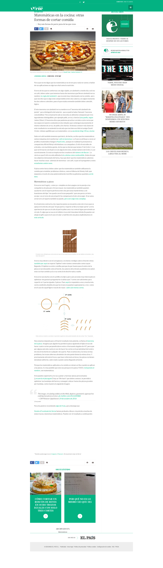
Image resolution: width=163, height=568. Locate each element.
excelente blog (83, 131)
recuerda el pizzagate (43, 378)
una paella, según (86, 117)
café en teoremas (65, 139)
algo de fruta (61, 406)
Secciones (130, 7)
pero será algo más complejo (75, 199)
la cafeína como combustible (73, 155)
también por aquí (40, 263)
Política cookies (91, 547)
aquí (67, 282)
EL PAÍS (87, 537)
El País (36, 2)
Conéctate (119, 1)
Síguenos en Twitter (83, 2)
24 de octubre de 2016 (68, 399)
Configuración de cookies (104, 547)
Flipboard (60, 454)
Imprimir (87, 28)
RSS (113, 547)
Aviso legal (70, 547)
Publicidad (63, 547)
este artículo (39, 217)
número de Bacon (82, 152)
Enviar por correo (93, 28)
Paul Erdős (61, 142)
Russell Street (67, 72)
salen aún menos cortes (75, 288)
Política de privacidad (80, 547)
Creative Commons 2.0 (76, 72)
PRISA (117, 547)
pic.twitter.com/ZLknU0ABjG (69, 396)
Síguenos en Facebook (80, 2)
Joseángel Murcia (40, 76)
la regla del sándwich (49, 96)
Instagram (54, 454)
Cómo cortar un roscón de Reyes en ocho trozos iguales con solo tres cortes (45, 505)
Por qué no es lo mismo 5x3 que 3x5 (80, 500)
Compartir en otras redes (46, 28)
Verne (36, 8)
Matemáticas (38, 12)
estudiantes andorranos (43, 163)
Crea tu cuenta (128, 1)
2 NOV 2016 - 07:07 (54, 76)
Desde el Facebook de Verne (45, 411)
